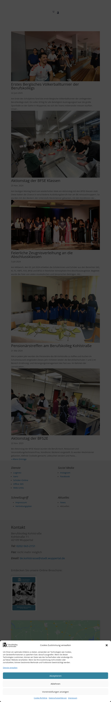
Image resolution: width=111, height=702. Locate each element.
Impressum (72, 698)
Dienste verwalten (10, 667)
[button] (106, 645)
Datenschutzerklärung (58, 698)
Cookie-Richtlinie (40, 698)
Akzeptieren (55, 675)
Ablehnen (55, 683)
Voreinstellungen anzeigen (55, 691)
